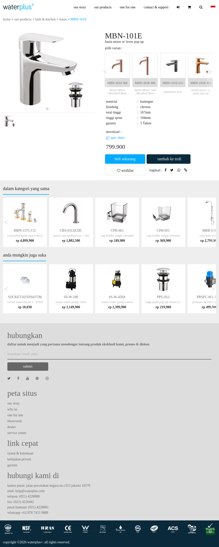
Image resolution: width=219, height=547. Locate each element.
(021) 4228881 (38, 507)
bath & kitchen (45, 19)
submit (27, 366)
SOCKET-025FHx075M (25, 302)
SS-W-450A (117, 302)
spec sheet (115, 138)
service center (16, 433)
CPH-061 (117, 235)
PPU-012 (163, 302)
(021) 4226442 (24, 502)
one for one (128, 7)
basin (63, 19)
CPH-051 (163, 235)
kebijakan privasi (19, 459)
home (7, 19)
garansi (12, 465)
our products (102, 7)
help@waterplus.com (30, 491)
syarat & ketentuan (20, 453)
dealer (11, 427)
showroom (14, 421)
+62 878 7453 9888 (34, 513)
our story (80, 7)
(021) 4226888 (29, 496)
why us (12, 409)
